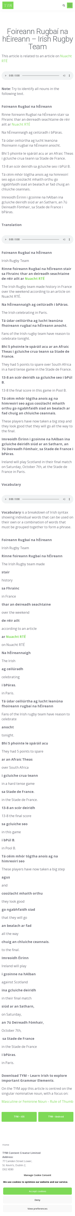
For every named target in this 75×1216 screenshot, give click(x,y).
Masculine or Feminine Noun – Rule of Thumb (37, 1101)
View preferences (37, 1208)
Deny (37, 1199)
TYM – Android (56, 1116)
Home (5, 1144)
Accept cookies (37, 1191)
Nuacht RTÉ (21, 124)
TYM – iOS (19, 1116)
